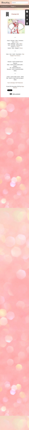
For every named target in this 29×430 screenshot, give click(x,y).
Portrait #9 (15, 14)
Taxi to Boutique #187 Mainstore (15, 82)
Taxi (17, 42)
